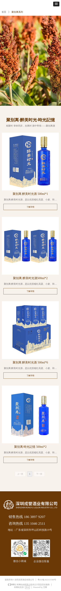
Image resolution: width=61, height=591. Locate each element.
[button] (56, 4)
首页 (4, 12)
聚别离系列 (17, 12)
